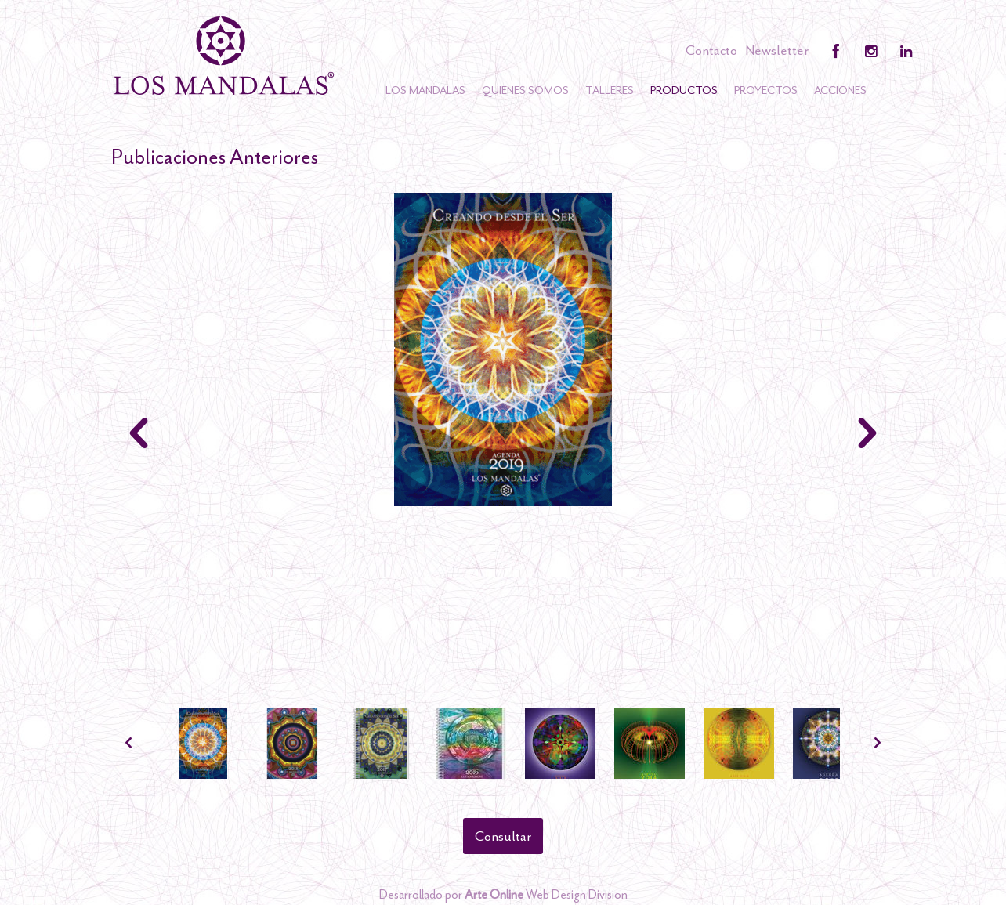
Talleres (609, 90)
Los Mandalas (425, 90)
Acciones (840, 90)
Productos (684, 90)
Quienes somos (525, 90)
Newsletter (777, 50)
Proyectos (766, 90)
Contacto (711, 50)
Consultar (503, 836)
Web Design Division (546, 895)
